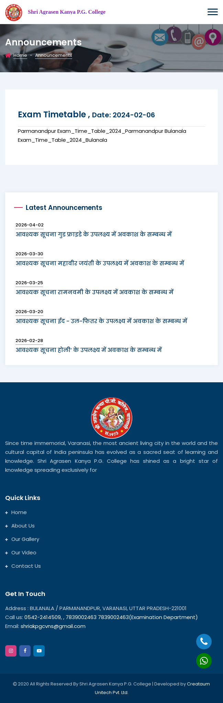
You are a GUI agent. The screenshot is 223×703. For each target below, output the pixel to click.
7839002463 (82, 617)
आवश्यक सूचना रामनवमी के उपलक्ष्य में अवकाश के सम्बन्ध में (94, 292)
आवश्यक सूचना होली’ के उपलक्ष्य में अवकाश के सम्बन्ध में (88, 350)
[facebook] (25, 651)
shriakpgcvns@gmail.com (53, 626)
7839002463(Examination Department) (148, 617)
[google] (39, 651)
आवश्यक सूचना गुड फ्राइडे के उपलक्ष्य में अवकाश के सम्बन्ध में (93, 234)
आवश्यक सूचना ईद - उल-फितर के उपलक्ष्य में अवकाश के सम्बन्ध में (101, 321)
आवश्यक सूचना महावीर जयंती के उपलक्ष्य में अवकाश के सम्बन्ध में (99, 263)
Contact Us (23, 565)
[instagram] (10, 651)
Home (20, 55)
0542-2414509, (43, 617)
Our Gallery (22, 539)
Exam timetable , (86, 114)
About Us (20, 525)
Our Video (20, 552)
